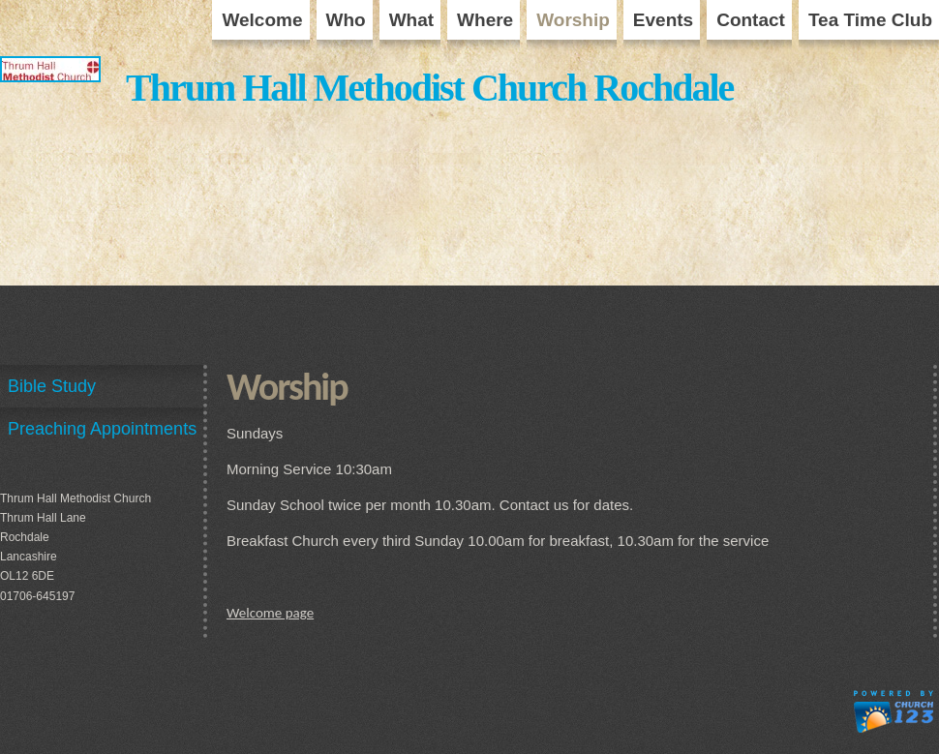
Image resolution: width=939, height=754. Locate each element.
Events (663, 20)
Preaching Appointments (102, 428)
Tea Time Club (870, 20)
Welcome (262, 20)
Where (485, 20)
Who (346, 20)
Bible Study (52, 386)
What (411, 20)
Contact (750, 20)
